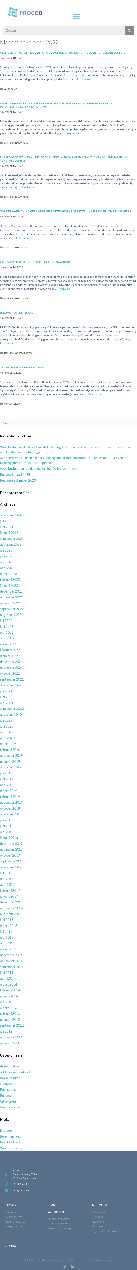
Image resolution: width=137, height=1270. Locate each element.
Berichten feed (10, 1136)
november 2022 (11, 597)
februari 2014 (10, 990)
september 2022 (12, 609)
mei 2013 (6, 1002)
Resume (9, 352)
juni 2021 (6, 697)
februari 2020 (10, 750)
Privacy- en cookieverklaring (98, 1260)
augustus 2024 (11, 515)
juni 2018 (6, 826)
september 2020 (12, 709)
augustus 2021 (11, 685)
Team (52, 1205)
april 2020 (7, 738)
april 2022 (7, 638)
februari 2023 (10, 580)
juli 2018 (6, 820)
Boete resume (10, 1078)
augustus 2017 (11, 867)
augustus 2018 (11, 814)
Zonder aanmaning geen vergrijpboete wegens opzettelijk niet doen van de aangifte (65, 211)
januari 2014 (9, 996)
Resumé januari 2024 (15, 474)
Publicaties (8, 1090)
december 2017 (11, 844)
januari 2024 (9, 533)
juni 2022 (6, 626)
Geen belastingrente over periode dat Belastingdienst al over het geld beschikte (62, 52)
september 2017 (12, 861)
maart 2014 (8, 984)
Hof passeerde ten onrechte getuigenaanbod (35, 262)
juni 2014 (6, 973)
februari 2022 (10, 650)
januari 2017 (9, 896)
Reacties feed (10, 1142)
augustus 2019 (11, 767)
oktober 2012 (10, 1020)
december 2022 (11, 591)
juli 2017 (6, 873)
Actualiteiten (12, 403)
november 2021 (11, 668)
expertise (12, 1205)
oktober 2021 (10, 673)
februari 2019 (10, 797)
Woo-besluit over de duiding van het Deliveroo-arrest (38, 469)
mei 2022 (6, 632)
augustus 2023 (11, 544)
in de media (99, 1205)
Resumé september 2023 (18, 480)
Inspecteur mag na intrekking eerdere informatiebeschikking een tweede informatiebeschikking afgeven (56, 105)
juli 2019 (6, 773)
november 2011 (11, 1037)
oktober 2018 (10, 808)
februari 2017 (10, 890)
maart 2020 (8, 744)
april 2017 (7, 884)
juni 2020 (6, 726)
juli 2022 (6, 621)
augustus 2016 (11, 914)
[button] (76, 16)
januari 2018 (9, 838)
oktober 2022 (10, 603)
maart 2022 (8, 644)
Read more (83, 79)
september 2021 (12, 679)
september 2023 (12, 539)
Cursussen (56, 1211)
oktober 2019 (10, 761)
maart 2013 (8, 1008)
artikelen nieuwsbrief (16, 142)
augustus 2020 (11, 714)
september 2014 (12, 967)
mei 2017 (6, 879)
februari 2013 (10, 1014)
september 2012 (12, 1025)
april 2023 (7, 568)
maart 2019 (8, 791)
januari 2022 (9, 656)
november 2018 (11, 802)
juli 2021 (6, 691)
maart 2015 (8, 949)
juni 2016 (6, 920)
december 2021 (11, 662)
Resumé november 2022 (16, 312)
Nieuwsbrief (9, 1084)
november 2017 (11, 849)
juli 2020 (6, 720)
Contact (11, 1246)
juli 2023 (6, 550)
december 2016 (11, 902)
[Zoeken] (129, 30)
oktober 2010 (10, 1043)
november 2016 (11, 908)
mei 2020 (6, 732)
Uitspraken (10, 88)
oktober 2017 (10, 855)
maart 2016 (8, 926)
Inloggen (6, 1130)
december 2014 (11, 955)
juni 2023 (6, 556)
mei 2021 (6, 703)
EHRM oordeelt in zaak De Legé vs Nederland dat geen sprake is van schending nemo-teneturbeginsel (64, 159)
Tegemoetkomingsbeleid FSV (21, 367)
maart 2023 (8, 574)
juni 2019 (6, 779)
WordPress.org (11, 1148)
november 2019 (11, 755)
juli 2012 (6, 1031)
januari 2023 (9, 585)
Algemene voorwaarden (68, 1260)
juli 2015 (6, 931)
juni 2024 (6, 527)
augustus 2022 (11, 615)
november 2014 (11, 961)
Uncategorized (24, 352)
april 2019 (7, 785)
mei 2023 (6, 562)
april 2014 (7, 978)
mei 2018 (6, 832)
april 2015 (7, 943)
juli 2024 (6, 521)
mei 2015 (6, 937)
